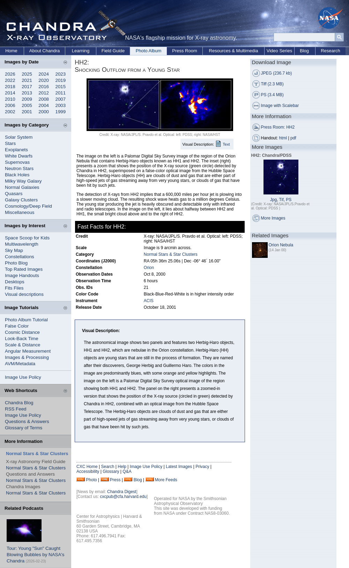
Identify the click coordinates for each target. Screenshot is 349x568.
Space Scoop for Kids (27, 237)
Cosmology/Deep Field (28, 206)
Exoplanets (16, 149)
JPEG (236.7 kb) (276, 73)
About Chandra (44, 50)
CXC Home (87, 466)
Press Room (184, 50)
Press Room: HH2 (278, 127)
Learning (81, 50)
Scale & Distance (22, 344)
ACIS (149, 300)
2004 (43, 105)
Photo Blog (16, 263)
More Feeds (166, 479)
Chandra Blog (19, 402)
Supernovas (17, 162)
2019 (60, 80)
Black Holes (17, 174)
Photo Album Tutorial (26, 319)
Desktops (14, 281)
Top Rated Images (24, 269)
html (283, 138)
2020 (43, 80)
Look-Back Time (21, 338)
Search (107, 466)
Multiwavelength (21, 244)
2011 (60, 92)
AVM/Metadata (20, 363)
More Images (273, 218)
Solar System (18, 137)
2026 (10, 74)
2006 (10, 105)
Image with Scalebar (280, 105)
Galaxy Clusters (21, 199)
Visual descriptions (24, 294)
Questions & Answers (27, 421)
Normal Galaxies (22, 187)
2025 (27, 74)
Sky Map (14, 250)
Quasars (13, 193)
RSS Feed (16, 409)
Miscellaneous (19, 212)
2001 (27, 111)
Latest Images (179, 466)
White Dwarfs (18, 156)
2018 (10, 86)
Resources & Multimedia (233, 50)
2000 (43, 111)
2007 (60, 99)
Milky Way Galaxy (23, 181)
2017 (27, 86)
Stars (10, 143)
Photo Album (149, 50)
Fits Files (14, 288)
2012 (43, 92)
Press (115, 479)
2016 (43, 86)
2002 (10, 111)
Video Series (279, 50)
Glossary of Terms (23, 427)
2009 (27, 99)
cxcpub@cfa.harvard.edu (123, 496)
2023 (60, 74)
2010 (10, 99)
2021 (27, 80)
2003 (60, 105)
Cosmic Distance (22, 332)
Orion (149, 267)
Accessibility (87, 471)
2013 (27, 92)
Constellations (19, 256)
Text (226, 144)
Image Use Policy (23, 377)
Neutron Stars (19, 168)
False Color (17, 326)
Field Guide (113, 50)
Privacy (202, 466)
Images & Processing (27, 357)
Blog (304, 50)
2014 (10, 92)
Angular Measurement (28, 351)
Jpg (273, 199)
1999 (60, 111)
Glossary (111, 471)
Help (122, 466)
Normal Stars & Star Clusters (36, 467)
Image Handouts (22, 275)
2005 (27, 105)
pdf (293, 138)
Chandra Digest (121, 491)
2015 (60, 86)
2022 (10, 80)
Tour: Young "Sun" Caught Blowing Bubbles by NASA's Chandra (36, 554)
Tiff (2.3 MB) (272, 84)
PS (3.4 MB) (272, 94)
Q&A (126, 471)
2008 (43, 99)
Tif (281, 199)
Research (330, 50)
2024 (43, 74)
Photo (91, 479)
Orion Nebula (281, 245)
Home (11, 50)
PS (288, 199)
